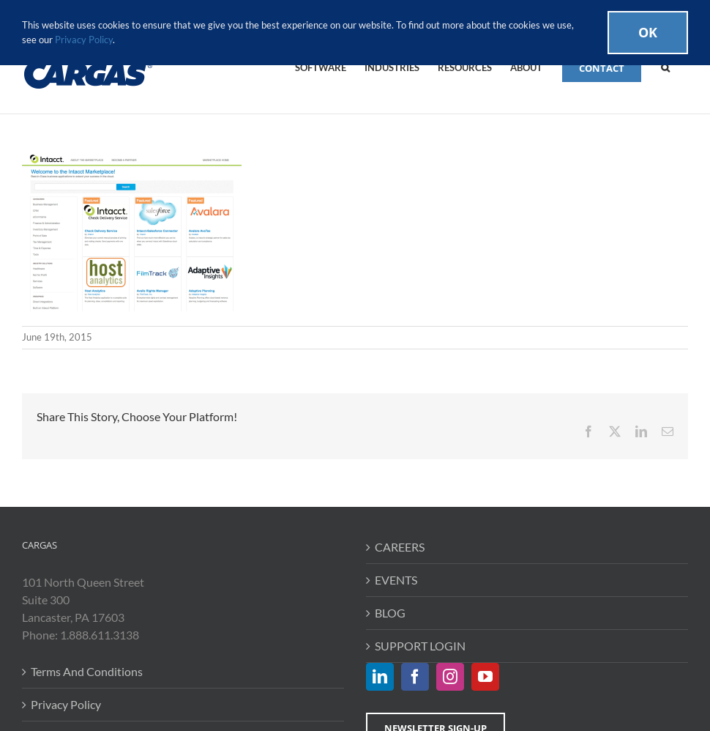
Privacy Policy (66, 704)
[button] (665, 66)
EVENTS (396, 580)
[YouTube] (485, 677)
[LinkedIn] (380, 677)
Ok (647, 32)
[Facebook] (415, 677)
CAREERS (400, 547)
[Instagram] (450, 677)
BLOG (390, 613)
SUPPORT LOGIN (420, 646)
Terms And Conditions (87, 671)
